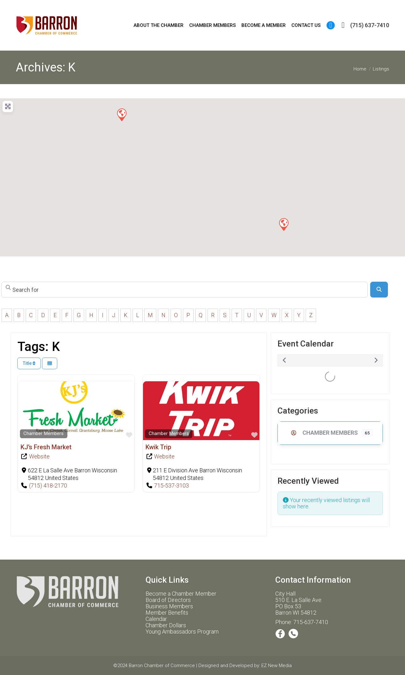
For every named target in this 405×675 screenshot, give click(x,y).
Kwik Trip (158, 447)
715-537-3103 (171, 485)
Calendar (156, 619)
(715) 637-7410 (363, 25)
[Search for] (184, 290)
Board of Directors (168, 600)
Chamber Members (43, 433)
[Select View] (49, 363)
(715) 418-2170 (48, 485)
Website (39, 456)
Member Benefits (167, 612)
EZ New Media (276, 665)
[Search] (379, 290)
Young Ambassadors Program (182, 631)
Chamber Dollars (166, 625)
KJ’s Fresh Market (46, 447)
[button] (283, 224)
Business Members (169, 606)
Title (29, 363)
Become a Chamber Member (181, 593)
